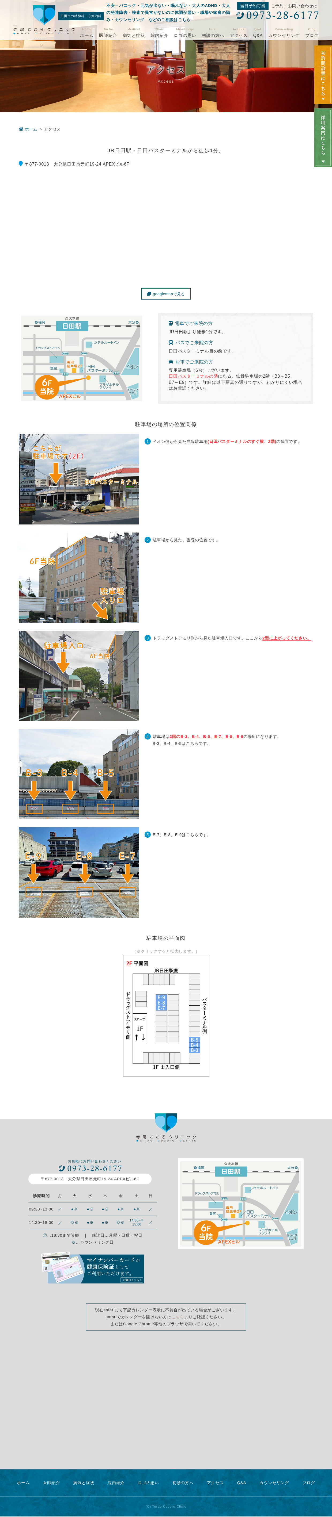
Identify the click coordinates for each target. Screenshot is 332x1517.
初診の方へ (213, 35)
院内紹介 (159, 35)
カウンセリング (284, 35)
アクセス (239, 35)
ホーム (86, 35)
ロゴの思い (185, 35)
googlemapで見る (166, 294)
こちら (178, 1317)
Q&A (258, 35)
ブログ (312, 35)
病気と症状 (134, 35)
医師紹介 (108, 35)
